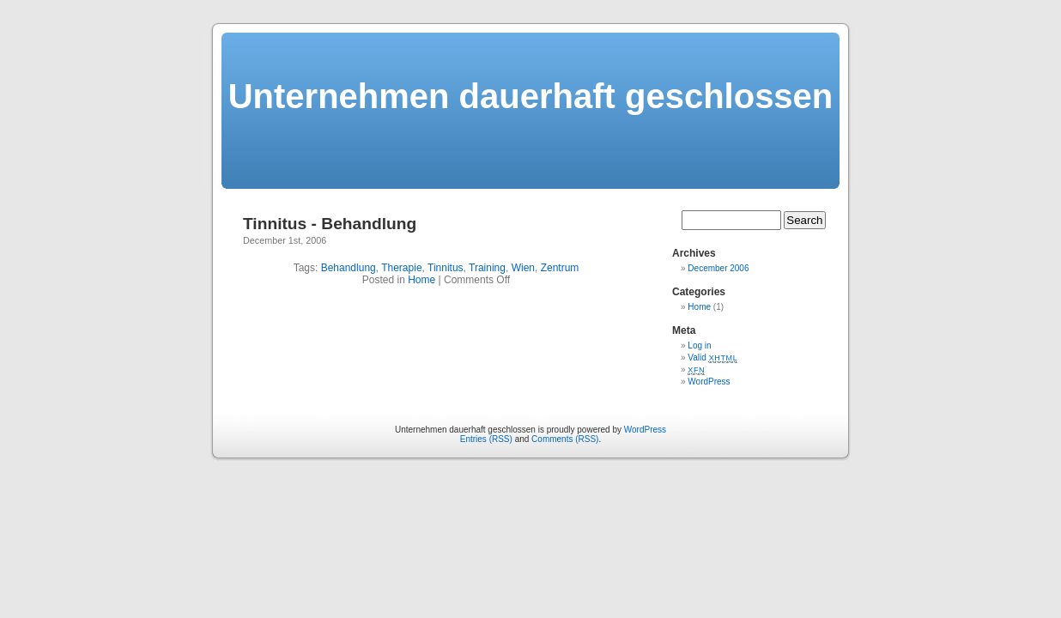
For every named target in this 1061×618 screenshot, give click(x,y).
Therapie (401, 268)
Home (421, 280)
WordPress (709, 381)
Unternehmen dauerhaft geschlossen (531, 96)
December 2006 (718, 268)
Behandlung (348, 268)
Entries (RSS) (486, 439)
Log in (699, 345)
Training (487, 268)
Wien (523, 268)
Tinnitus (445, 268)
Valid (712, 357)
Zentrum (560, 268)
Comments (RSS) (564, 439)
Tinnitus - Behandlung (329, 224)
